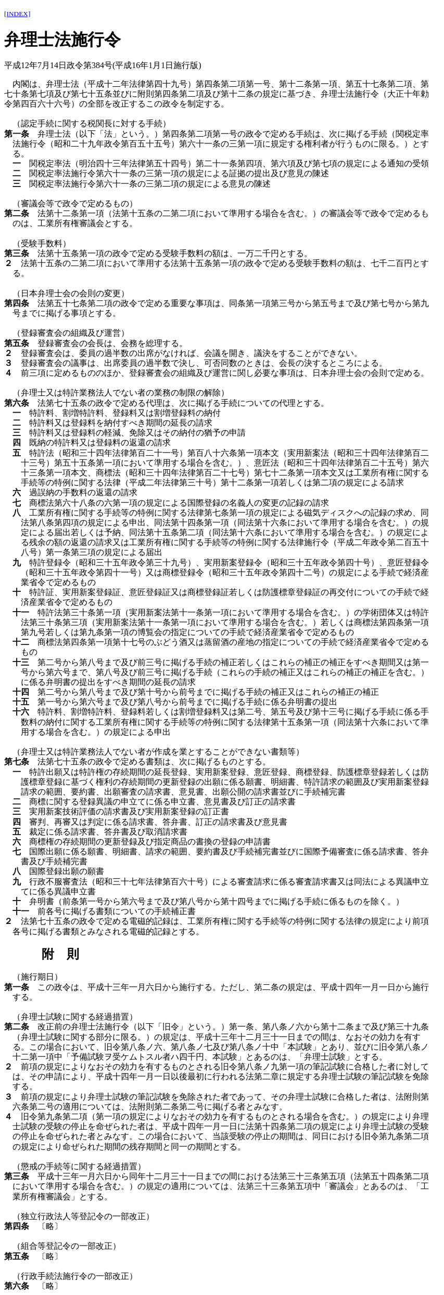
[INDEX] (17, 14)
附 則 (60, 954)
